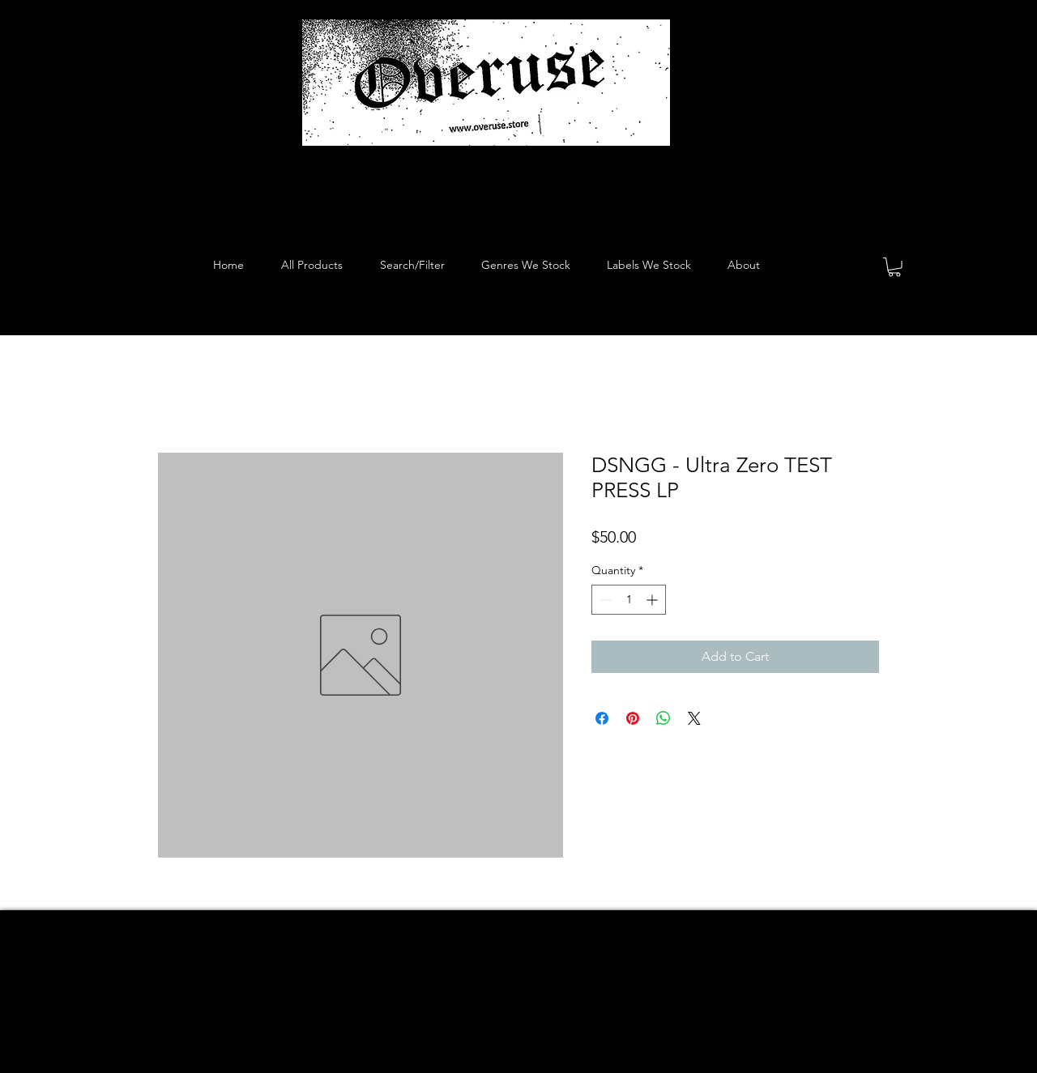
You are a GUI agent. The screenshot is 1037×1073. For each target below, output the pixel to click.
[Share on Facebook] (602, 718)
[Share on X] (694, 718)
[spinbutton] (628, 599)
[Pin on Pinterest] (632, 718)
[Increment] (653, 599)
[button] (894, 267)
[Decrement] (604, 599)
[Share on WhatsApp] (663, 718)
